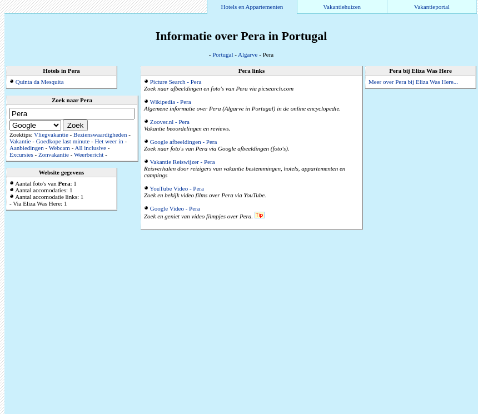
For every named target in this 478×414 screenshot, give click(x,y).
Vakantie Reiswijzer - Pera (182, 161)
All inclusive (90, 147)
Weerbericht (88, 154)
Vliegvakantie (51, 134)
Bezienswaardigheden (100, 134)
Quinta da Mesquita (40, 81)
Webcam (59, 147)
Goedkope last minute (63, 141)
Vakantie (20, 141)
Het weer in (108, 141)
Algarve (247, 54)
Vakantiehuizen (342, 6)
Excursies (21, 154)
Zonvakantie (53, 154)
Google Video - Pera (175, 208)
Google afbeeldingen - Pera (183, 141)
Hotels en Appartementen (252, 6)
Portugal (222, 54)
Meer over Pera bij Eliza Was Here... (413, 81)
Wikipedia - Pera (170, 101)
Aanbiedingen (26, 147)
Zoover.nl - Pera (170, 121)
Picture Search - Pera (176, 81)
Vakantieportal (432, 6)
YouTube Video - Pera (177, 188)
